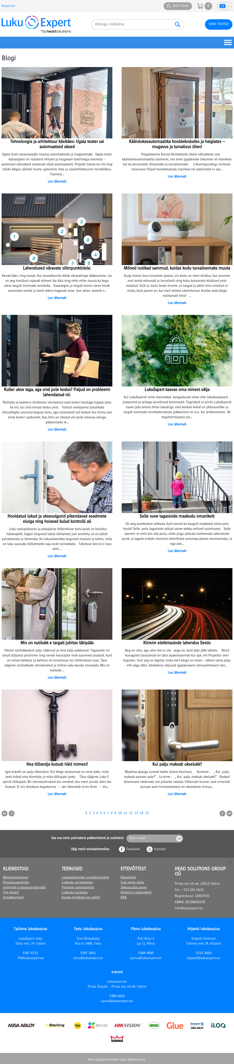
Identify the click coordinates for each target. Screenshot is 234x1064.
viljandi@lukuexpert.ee (203, 958)
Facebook (133, 849)
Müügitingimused (15, 878)
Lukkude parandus (75, 893)
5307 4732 (30, 953)
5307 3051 (88, 953)
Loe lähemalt (57, 182)
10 (120, 813)
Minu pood (181, 6)
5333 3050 (203, 953)
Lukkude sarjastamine (77, 883)
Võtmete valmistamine (78, 888)
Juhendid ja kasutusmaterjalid (24, 888)
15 (147, 813)
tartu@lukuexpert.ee (88, 958)
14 (141, 813)
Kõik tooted (219, 24)
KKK (124, 898)
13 (136, 813)
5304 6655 (117, 996)
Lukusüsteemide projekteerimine (85, 878)
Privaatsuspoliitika (16, 883)
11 (125, 813)
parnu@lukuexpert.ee (145, 958)
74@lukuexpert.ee (30, 958)
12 (131, 813)
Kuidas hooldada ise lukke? (81, 898)
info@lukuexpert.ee (189, 908)
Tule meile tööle (132, 883)
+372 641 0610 (193, 890)
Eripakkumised (13, 898)
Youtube (160, 849)
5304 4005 (146, 953)
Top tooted (11, 893)
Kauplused (8, 6)
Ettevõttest (128, 878)
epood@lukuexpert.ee (117, 1001)
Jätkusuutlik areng (134, 888)
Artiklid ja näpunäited (136, 893)
